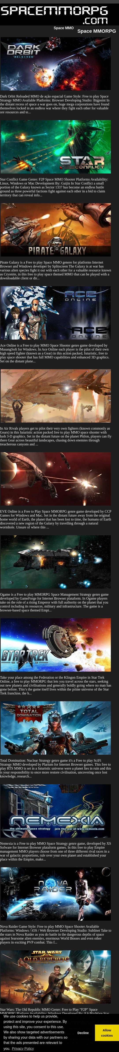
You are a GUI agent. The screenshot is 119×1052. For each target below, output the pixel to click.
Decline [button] (83, 1033)
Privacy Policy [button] (23, 1048)
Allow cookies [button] (107, 1033)
